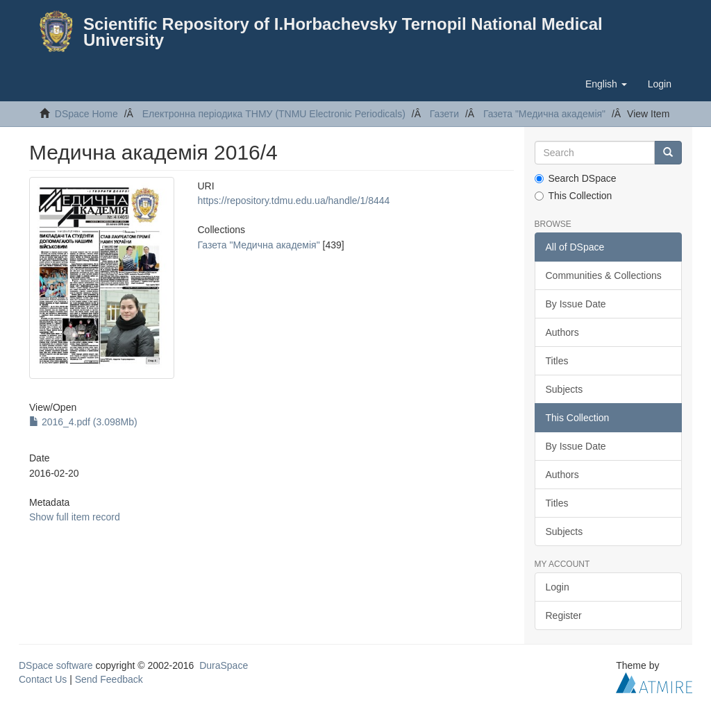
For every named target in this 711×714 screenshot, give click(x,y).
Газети (444, 113)
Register (564, 615)
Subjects (564, 389)
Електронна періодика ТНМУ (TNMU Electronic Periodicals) (273, 113)
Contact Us (43, 679)
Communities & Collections (604, 275)
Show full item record (74, 516)
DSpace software (56, 665)
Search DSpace (576, 178)
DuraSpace (223, 665)
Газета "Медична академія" (544, 113)
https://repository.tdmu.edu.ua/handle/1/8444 (294, 200)
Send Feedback (109, 679)
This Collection (573, 195)
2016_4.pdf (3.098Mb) (83, 421)
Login (557, 587)
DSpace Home (86, 113)
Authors (562, 332)
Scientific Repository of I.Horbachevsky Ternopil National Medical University (343, 32)
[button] (606, 84)
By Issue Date (576, 303)
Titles (557, 360)
